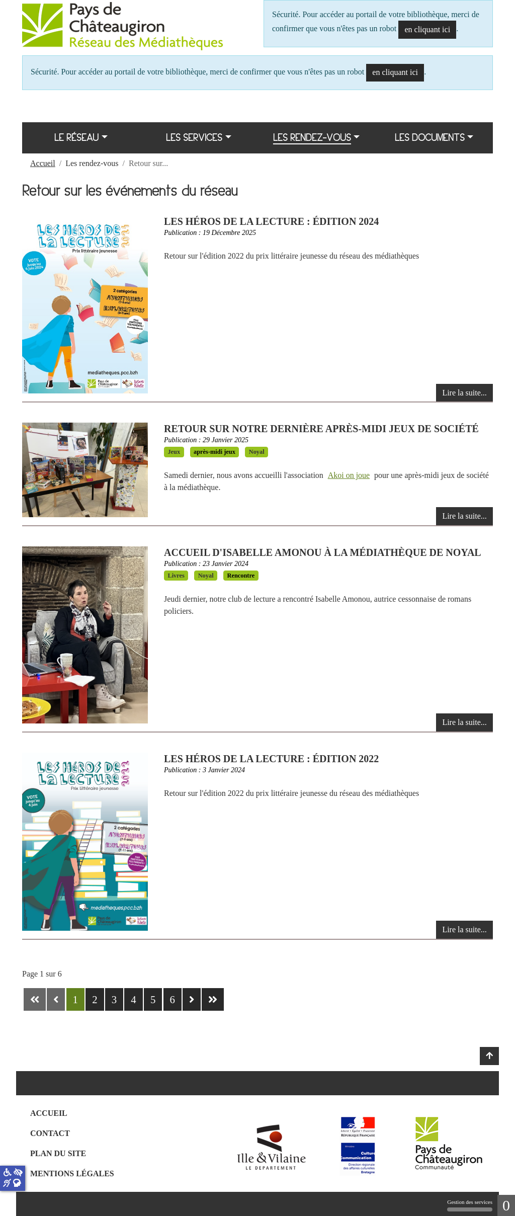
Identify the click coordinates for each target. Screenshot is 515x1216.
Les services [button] (194, 137)
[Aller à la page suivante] (192, 999)
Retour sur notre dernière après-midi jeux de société (321, 428)
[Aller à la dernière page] (213, 999)
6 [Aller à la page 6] (172, 999)
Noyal (257, 451)
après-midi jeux (214, 451)
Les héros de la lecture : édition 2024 (271, 221)
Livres (176, 575)
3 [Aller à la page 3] (114, 999)
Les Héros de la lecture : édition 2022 (271, 758)
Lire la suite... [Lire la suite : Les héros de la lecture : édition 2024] (464, 392)
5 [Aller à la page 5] (152, 999)
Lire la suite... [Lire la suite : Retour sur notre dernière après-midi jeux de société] (464, 516)
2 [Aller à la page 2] (94, 999)
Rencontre (240, 575)
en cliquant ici (427, 29)
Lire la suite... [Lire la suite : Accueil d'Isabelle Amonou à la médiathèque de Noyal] (464, 722)
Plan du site (58, 1153)
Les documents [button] (430, 137)
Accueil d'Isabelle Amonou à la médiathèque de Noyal (322, 552)
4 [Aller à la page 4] (133, 999)
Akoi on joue (349, 475)
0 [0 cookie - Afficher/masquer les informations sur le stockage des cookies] (506, 1205)
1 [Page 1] (75, 999)
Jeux (173, 451)
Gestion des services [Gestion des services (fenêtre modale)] (469, 1205)
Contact (50, 1133)
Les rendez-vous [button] (312, 137)
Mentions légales (72, 1173)
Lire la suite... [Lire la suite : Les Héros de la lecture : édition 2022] (464, 929)
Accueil (48, 1113)
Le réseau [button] (76, 137)
